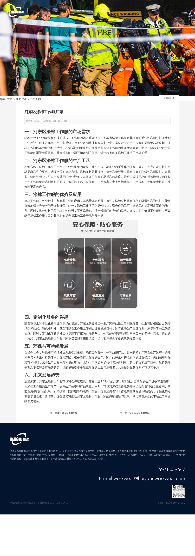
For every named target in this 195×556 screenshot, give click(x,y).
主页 (10, 99)
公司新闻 (35, 99)
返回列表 (169, 98)
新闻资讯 (21, 99)
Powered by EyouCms (58, 503)
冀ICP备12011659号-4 (175, 503)
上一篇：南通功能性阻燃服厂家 (62, 413)
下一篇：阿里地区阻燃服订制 (135, 413)
